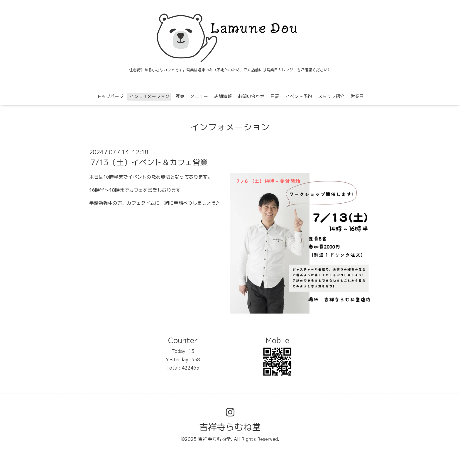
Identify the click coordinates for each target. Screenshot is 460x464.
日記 (274, 96)
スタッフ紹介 (331, 96)
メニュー (199, 96)
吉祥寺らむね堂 (230, 427)
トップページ (110, 96)
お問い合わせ (251, 96)
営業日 (357, 96)
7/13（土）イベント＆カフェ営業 (149, 162)
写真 (179, 96)
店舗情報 (223, 96)
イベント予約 (298, 96)
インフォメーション (149, 96)
